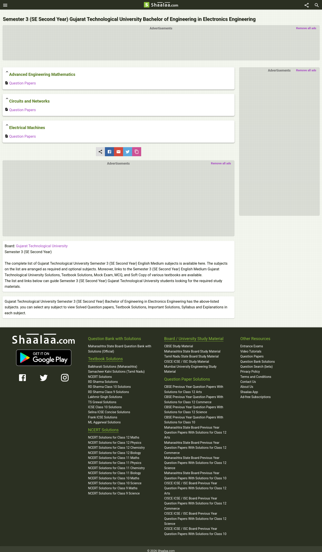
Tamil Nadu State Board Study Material (191, 353)
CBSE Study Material (178, 342)
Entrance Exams (251, 342)
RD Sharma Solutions (103, 378)
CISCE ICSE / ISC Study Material (186, 358)
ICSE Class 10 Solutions (105, 403)
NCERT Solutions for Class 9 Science (114, 489)
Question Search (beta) (256, 363)
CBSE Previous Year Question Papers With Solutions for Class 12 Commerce (193, 395)
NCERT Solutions (100, 373)
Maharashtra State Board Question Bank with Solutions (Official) (119, 345)
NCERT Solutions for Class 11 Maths (113, 454)
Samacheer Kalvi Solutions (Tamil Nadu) (116, 368)
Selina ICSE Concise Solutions (109, 408)
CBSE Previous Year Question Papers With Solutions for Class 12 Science (193, 406)
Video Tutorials (250, 347)
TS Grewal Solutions (102, 398)
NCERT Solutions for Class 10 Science (115, 479)
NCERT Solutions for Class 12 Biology (114, 449)
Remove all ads (306, 24)
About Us (246, 383)
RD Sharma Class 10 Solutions (109, 383)
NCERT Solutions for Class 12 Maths (113, 434)
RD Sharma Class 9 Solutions (108, 388)
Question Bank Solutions (257, 358)
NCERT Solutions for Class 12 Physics (114, 439)
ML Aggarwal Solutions (104, 418)
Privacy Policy (250, 368)
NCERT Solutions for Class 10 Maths (113, 474)
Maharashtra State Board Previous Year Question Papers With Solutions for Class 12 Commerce (195, 444)
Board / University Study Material (194, 334)
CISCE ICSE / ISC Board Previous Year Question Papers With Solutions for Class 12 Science (195, 515)
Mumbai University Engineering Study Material (190, 365)
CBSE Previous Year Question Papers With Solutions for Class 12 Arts (193, 385)
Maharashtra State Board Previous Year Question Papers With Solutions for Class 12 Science (195, 459)
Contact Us (248, 378)
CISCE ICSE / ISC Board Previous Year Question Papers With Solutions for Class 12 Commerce (195, 500)
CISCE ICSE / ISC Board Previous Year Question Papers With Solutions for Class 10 (195, 527)
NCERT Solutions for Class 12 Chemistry (116, 444)
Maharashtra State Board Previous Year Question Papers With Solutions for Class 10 (195, 472)
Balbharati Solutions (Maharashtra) (112, 363)
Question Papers (20, 79)
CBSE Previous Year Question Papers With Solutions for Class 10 (193, 416)
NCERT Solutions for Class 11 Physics (114, 459)
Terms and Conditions (255, 373)
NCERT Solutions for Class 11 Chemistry (116, 464)
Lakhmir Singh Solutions (105, 393)
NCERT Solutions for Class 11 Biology (114, 469)
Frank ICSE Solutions (102, 413)
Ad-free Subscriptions (255, 393)
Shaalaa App (249, 388)
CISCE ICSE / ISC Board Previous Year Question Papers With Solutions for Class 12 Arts (195, 485)
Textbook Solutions (105, 355)
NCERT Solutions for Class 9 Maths (113, 484)
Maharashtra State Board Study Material (192, 347)
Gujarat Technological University (42, 242)
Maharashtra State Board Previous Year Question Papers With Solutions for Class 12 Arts (195, 429)
